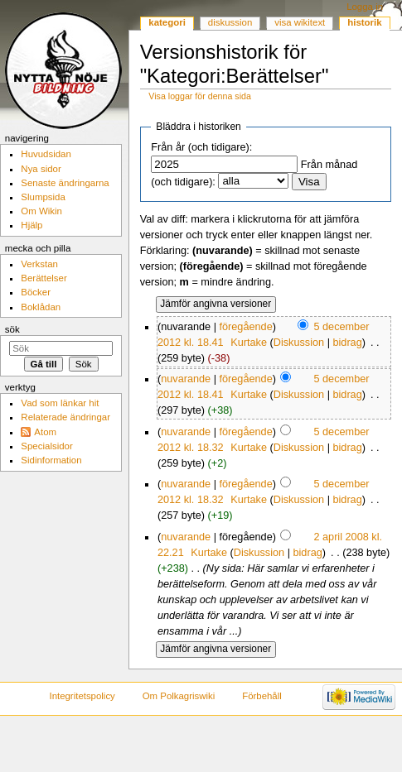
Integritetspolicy (81, 696)
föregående (245, 327)
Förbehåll (262, 696)
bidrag (346, 342)
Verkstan (39, 264)
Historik (364, 22)
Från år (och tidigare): (201, 147)
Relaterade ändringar (65, 417)
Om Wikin (41, 211)
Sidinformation (51, 460)
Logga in (364, 7)
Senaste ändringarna (65, 183)
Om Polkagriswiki (179, 696)
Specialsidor (46, 446)
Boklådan (41, 307)
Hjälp (31, 225)
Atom (45, 432)
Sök (12, 329)
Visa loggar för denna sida (199, 96)
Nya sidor (41, 169)
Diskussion (299, 342)
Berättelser (43, 278)
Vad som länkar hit (60, 403)
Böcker (36, 292)
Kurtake (248, 342)
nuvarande (186, 379)
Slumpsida (43, 197)
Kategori (167, 22)
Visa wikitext (299, 22)
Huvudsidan (46, 154)
